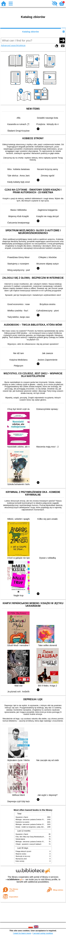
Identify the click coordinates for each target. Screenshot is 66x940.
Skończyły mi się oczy (23, 856)
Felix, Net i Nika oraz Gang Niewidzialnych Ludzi (32, 837)
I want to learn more (22, 933)
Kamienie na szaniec (22, 822)
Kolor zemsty (20, 861)
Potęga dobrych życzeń (23, 851)
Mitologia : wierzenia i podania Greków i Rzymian (32, 819)
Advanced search (9, 45)
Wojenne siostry (21, 854)
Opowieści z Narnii (22, 817)
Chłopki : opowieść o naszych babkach (28, 844)
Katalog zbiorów (30, 31)
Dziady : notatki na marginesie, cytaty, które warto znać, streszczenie (38, 827)
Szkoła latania (20, 839)
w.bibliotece (14, 879)
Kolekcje (21, 45)
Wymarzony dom (21, 859)
